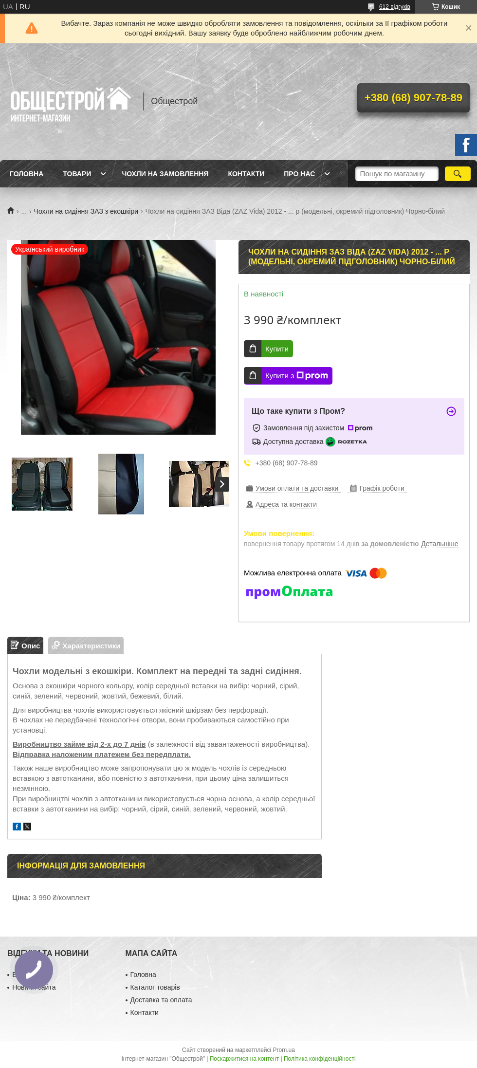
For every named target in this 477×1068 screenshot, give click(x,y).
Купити (277, 349)
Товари (77, 174)
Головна (26, 174)
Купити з (296, 375)
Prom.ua (284, 1050)
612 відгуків (394, 6)
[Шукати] (458, 173)
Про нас (299, 174)
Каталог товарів (155, 987)
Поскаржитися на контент (244, 1058)
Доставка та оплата (161, 1000)
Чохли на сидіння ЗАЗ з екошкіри (86, 211)
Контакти (246, 174)
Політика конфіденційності (320, 1058)
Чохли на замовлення (165, 174)
